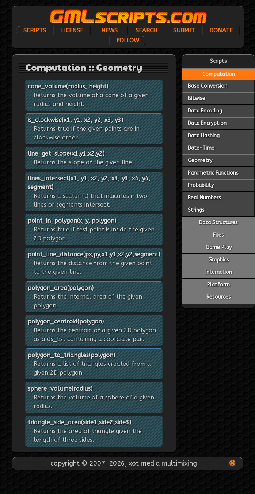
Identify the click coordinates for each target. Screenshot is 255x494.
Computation (218, 74)
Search (146, 30)
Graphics (218, 260)
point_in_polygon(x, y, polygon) (72, 220)
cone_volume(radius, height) (68, 86)
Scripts (34, 30)
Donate (221, 30)
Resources (218, 297)
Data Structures (218, 222)
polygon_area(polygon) (61, 287)
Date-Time (201, 148)
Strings (196, 210)
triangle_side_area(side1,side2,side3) (79, 422)
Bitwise (196, 98)
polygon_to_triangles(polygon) (71, 355)
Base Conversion (207, 86)
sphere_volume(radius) (60, 388)
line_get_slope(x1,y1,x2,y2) (66, 153)
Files (218, 235)
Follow (128, 40)
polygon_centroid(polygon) (66, 321)
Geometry (200, 160)
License (72, 30)
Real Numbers (204, 198)
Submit (184, 30)
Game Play (219, 247)
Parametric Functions (213, 173)
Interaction (218, 272)
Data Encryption (207, 123)
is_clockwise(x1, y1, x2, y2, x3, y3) (75, 119)
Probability (201, 185)
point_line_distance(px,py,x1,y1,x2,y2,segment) (94, 254)
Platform (218, 285)
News (109, 30)
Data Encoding (205, 111)
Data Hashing (204, 136)
